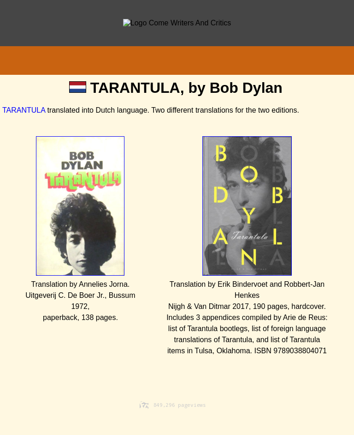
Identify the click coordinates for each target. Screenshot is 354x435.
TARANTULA (23, 110)
